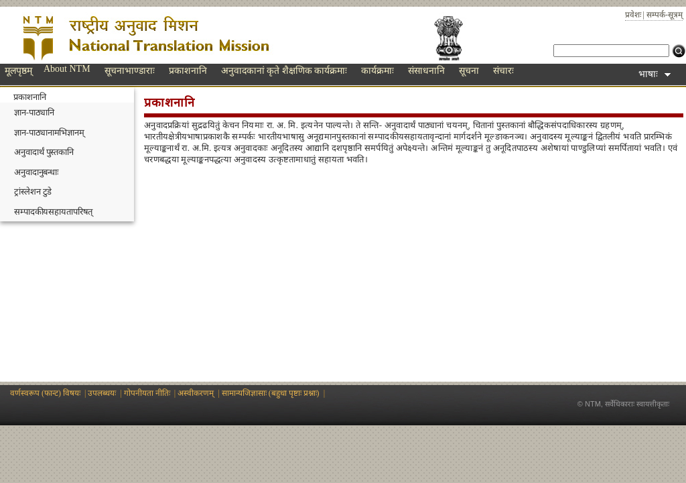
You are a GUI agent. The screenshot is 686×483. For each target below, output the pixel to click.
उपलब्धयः (102, 393)
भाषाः (654, 74)
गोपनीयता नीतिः (147, 393)
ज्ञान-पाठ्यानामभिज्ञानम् (49, 132)
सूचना (469, 71)
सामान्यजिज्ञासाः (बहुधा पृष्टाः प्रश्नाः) (271, 393)
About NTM (67, 69)
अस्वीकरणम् (196, 393)
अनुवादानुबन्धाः (36, 172)
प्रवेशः (633, 14)
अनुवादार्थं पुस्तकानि (44, 152)
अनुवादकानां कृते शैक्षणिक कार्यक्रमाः (284, 71)
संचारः (503, 71)
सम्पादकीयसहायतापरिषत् (53, 212)
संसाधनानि (426, 71)
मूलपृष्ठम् (18, 71)
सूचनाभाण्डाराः (130, 71)
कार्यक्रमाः (377, 71)
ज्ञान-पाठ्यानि (34, 112)
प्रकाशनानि (188, 71)
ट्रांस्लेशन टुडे (33, 191)
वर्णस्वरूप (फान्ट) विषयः (45, 393)
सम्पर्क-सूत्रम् (664, 14)
